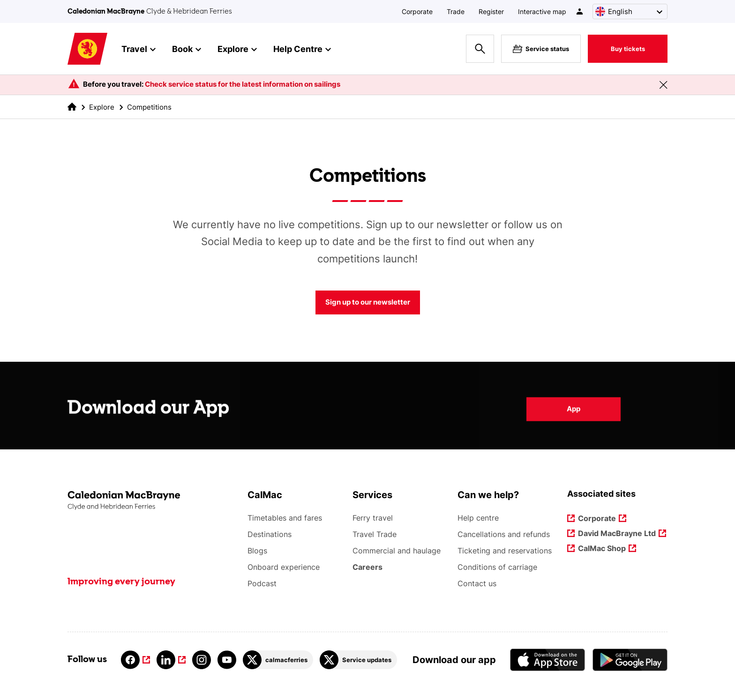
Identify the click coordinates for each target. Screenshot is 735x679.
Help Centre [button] (302, 49)
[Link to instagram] (201, 659)
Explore (101, 107)
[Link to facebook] (135, 659)
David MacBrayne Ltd (617, 534)
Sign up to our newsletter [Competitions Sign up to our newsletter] (367, 302)
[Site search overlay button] (480, 49)
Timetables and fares (285, 517)
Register (491, 11)
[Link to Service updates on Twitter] (358, 659)
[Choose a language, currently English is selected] (630, 11)
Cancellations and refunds (504, 534)
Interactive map (542, 11)
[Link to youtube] (227, 659)
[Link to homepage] (87, 49)
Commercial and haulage (396, 550)
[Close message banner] (663, 85)
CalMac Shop (602, 549)
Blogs (257, 550)
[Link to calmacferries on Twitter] (278, 659)
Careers (367, 567)
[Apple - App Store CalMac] (547, 660)
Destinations (270, 534)
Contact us (477, 583)
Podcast (262, 583)
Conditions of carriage (497, 567)
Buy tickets (628, 48)
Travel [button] (138, 49)
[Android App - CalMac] (630, 660)
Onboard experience (284, 567)
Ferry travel (372, 517)
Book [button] (186, 49)
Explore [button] (237, 49)
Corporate (417, 11)
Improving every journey (121, 582)
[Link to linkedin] (171, 659)
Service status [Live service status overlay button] (541, 49)
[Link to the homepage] (153, 500)
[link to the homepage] (72, 107)
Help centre (478, 517)
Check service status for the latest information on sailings (242, 84)
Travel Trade (374, 534)
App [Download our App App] (573, 414)
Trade (456, 11)
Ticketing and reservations (505, 550)
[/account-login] (580, 11)
